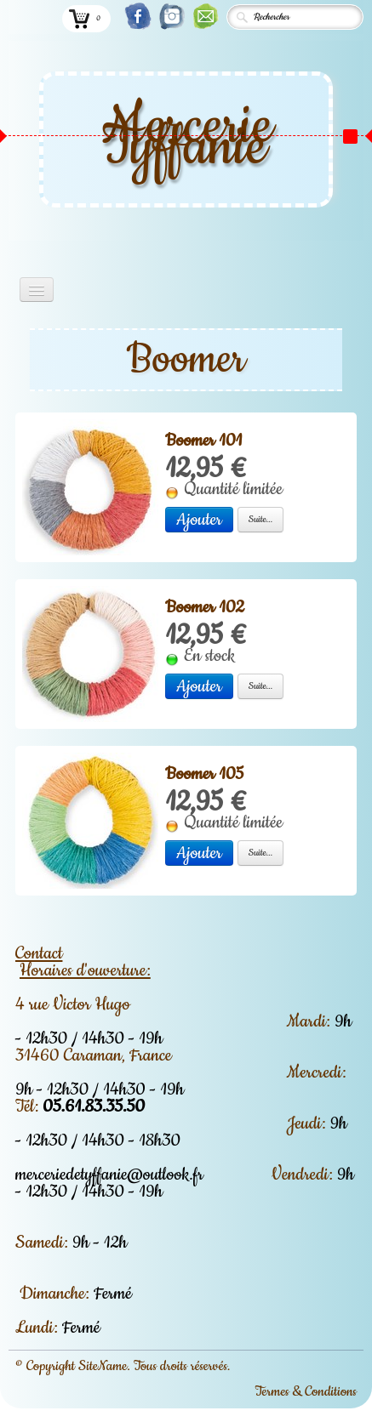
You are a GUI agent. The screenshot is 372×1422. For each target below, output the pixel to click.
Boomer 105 (204, 774)
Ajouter (199, 520)
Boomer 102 (204, 607)
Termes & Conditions (306, 1391)
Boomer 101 (203, 440)
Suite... (261, 519)
